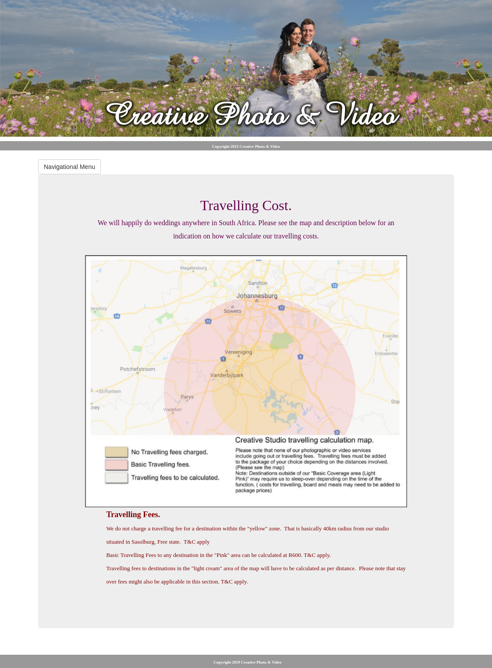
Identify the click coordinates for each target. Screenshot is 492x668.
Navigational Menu (69, 166)
